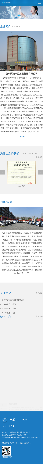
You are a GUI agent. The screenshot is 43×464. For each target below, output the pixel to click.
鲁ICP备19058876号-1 (23, 443)
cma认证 (21, 186)
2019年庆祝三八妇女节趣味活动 (13, 300)
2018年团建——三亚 (9, 308)
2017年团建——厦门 (9, 313)
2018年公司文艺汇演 (9, 304)
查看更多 (39, 157)
